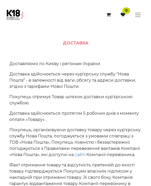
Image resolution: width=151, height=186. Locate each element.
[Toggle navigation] (138, 15)
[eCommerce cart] (108, 15)
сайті (80, 154)
